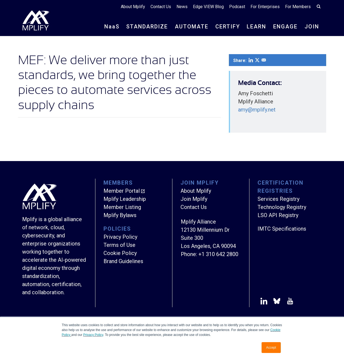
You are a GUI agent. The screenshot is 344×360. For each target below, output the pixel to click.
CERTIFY (227, 26)
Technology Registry (282, 207)
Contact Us (161, 6)
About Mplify (133, 6)
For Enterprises (265, 6)
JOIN (312, 26)
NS (111, 26)
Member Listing (122, 207)
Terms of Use (119, 245)
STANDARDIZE (147, 26)
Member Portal (121, 191)
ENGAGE (285, 26)
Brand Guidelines (123, 261)
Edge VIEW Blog (208, 6)
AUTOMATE (191, 26)
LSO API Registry (278, 215)
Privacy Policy (93, 335)
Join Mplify (194, 199)
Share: (239, 60)
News (182, 6)
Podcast (237, 6)
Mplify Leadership (124, 199)
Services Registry (278, 199)
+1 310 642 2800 (218, 254)
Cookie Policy (120, 253)
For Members (298, 6)
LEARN (256, 26)
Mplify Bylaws (119, 215)
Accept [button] (271, 347)
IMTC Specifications (282, 228)
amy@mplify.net (257, 109)
